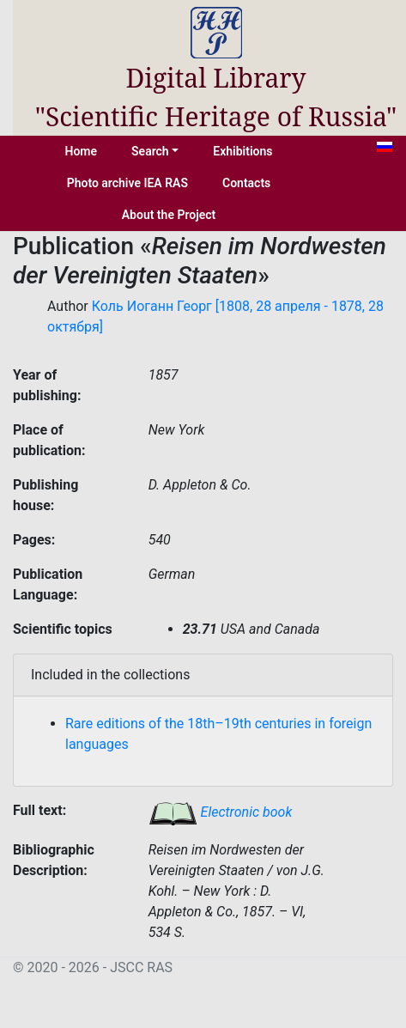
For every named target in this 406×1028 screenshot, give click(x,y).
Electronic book (220, 812)
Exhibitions (242, 151)
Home (81, 151)
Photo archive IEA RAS (127, 183)
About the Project (169, 215)
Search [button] (150, 151)
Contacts (246, 183)
